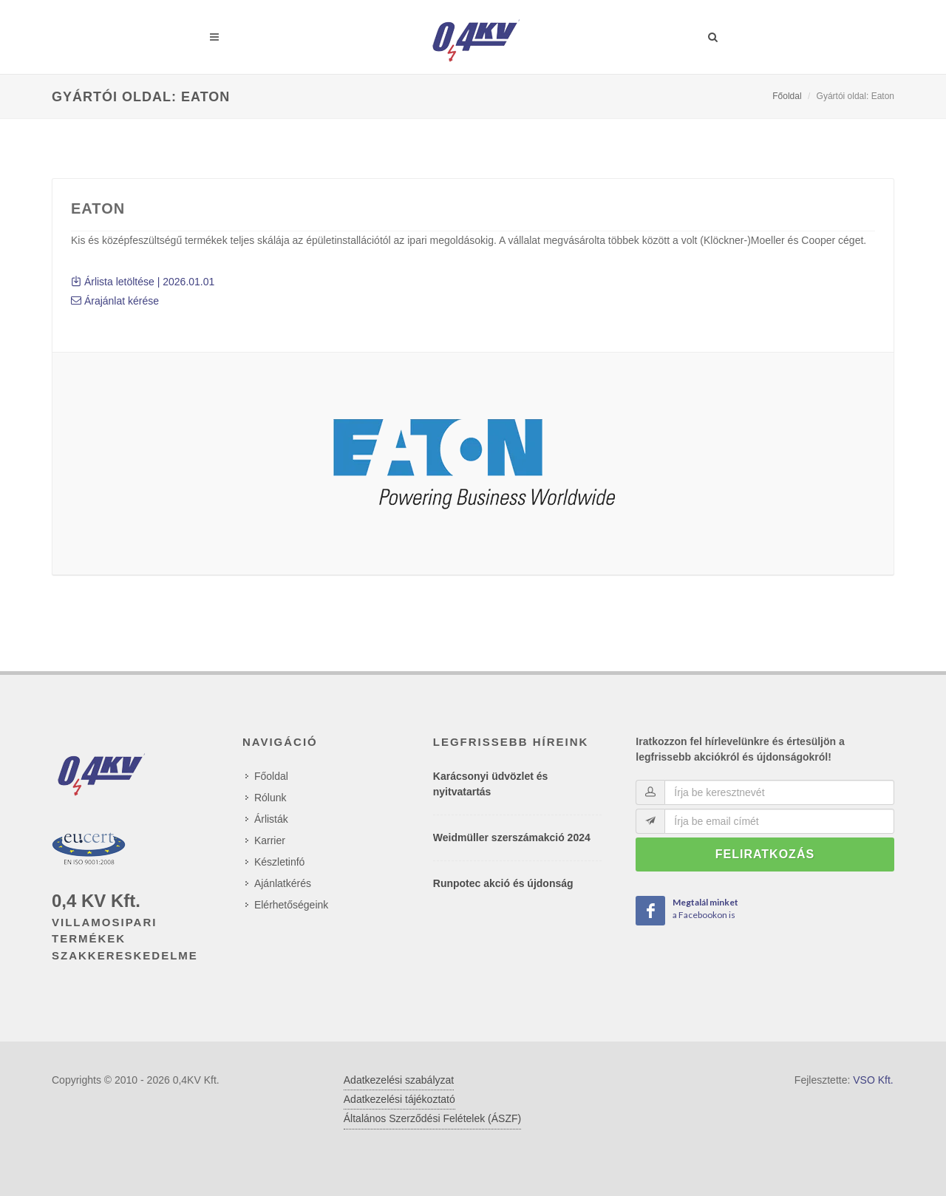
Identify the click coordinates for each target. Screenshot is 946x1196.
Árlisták (271, 819)
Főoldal (786, 96)
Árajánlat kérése (115, 301)
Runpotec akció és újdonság (503, 883)
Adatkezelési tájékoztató (399, 1099)
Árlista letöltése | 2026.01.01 (142, 282)
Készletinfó (279, 862)
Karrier (269, 840)
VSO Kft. (873, 1080)
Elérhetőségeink (291, 905)
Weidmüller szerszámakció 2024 (512, 837)
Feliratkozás (764, 854)
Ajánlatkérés (282, 883)
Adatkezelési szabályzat (399, 1080)
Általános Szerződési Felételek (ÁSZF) (432, 1118)
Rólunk (270, 797)
